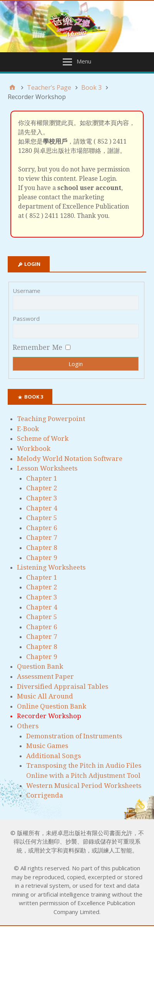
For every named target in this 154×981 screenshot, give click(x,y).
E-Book (28, 429)
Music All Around (45, 696)
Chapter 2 (41, 488)
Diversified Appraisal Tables (62, 686)
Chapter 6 (41, 528)
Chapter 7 (41, 537)
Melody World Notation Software (69, 458)
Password (26, 318)
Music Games (47, 746)
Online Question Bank (51, 706)
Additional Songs (53, 756)
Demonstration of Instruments (74, 736)
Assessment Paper (45, 676)
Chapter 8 (41, 547)
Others (27, 726)
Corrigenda (44, 795)
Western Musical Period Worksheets (83, 785)
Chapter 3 (41, 498)
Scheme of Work (43, 438)
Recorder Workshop (49, 716)
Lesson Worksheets (47, 468)
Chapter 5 (41, 518)
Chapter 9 (41, 558)
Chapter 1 (41, 478)
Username (26, 290)
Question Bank (40, 666)
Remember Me (37, 347)
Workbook (33, 448)
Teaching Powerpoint (51, 419)
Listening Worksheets (51, 567)
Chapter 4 (41, 508)
